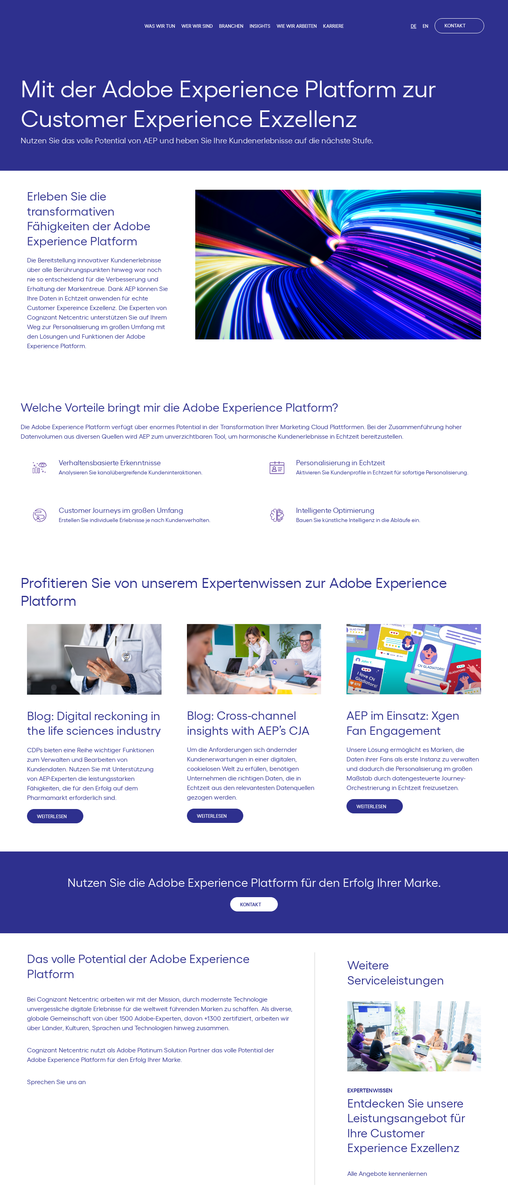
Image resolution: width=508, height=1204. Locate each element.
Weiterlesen (55, 816)
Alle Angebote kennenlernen (390, 1174)
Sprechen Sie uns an (59, 1082)
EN (425, 26)
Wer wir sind (197, 26)
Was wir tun (159, 26)
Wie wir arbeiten (297, 26)
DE (413, 26)
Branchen (231, 26)
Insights (260, 26)
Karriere (333, 26)
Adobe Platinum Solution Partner (163, 1050)
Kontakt (459, 25)
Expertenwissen (370, 1091)
